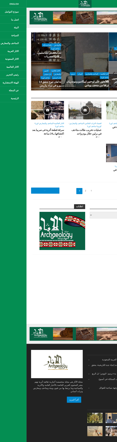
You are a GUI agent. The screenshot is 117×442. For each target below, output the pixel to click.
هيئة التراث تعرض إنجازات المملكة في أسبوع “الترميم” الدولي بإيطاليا (92, 380)
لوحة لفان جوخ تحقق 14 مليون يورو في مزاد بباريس (24, 84)
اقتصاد (34, 71)
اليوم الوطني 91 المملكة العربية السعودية (94, 359)
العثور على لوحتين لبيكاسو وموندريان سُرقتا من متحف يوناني (63, 83)
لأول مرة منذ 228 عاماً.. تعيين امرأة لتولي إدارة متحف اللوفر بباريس (102, 82)
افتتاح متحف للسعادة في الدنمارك (98, 171)
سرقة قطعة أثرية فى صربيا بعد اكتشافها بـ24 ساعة (22, 131)
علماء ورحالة (17, 46)
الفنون (16, 71)
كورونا (72, 126)
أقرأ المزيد (47, 399)
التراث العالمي (63, 123)
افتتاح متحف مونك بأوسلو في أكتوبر (102, 55)
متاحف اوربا (80, 76)
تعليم (98, 46)
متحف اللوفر (110, 75)
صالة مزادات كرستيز (30, 78)
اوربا (10, 123)
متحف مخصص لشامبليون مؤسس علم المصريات (24, 55)
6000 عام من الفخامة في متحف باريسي (98, 129)
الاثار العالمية (80, 72)
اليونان (55, 72)
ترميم (48, 72)
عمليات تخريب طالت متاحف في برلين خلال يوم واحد (59, 131)
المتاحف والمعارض (67, 72)
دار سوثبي (17, 75)
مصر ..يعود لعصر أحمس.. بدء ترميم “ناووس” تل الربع (89, 373)
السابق (18, 190)
